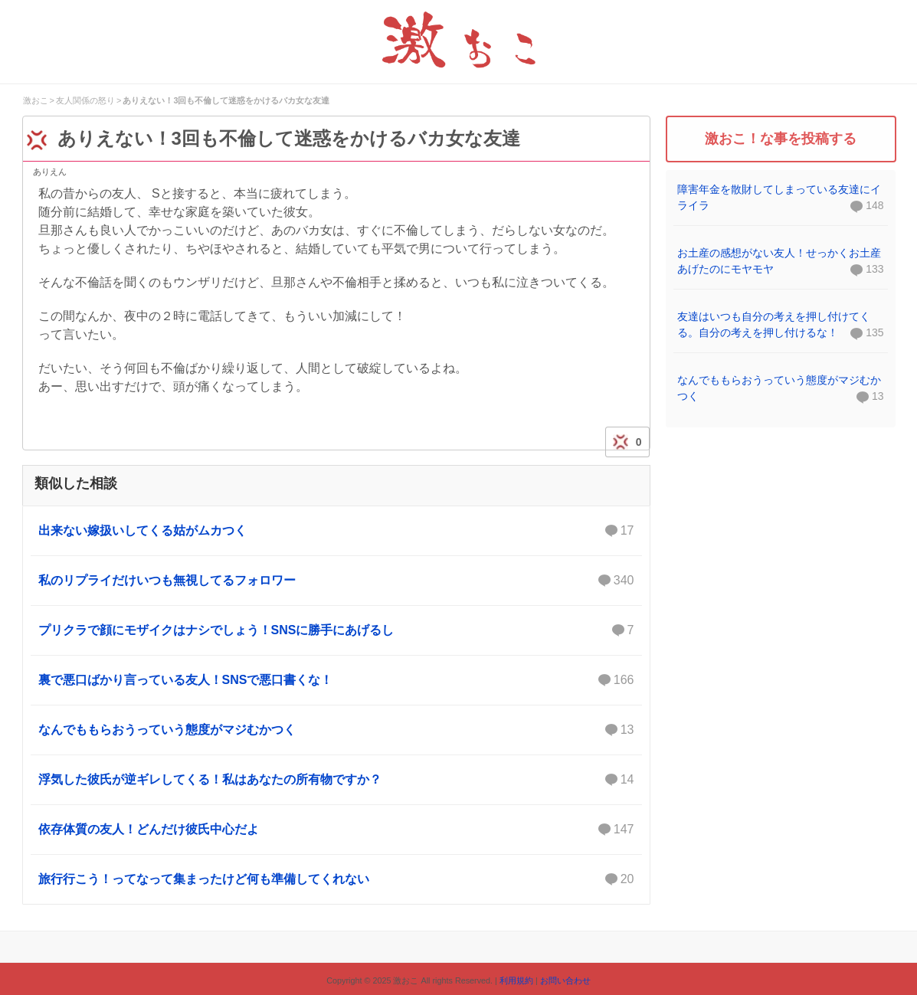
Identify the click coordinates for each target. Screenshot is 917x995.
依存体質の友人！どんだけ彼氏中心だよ (336, 829)
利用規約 (516, 980)
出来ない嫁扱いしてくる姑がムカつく (336, 531)
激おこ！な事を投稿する (780, 138)
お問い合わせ (565, 980)
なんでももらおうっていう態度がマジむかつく (336, 730)
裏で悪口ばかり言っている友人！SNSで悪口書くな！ (336, 680)
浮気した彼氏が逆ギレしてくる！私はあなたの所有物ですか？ (336, 780)
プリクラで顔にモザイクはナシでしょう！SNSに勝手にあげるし (336, 630)
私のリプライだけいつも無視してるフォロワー (336, 580)
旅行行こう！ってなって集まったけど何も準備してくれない (336, 879)
